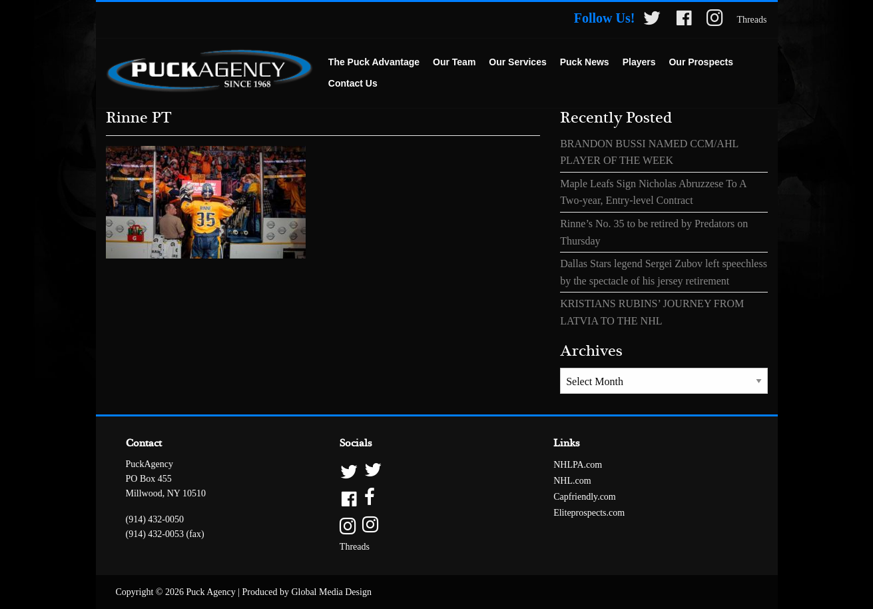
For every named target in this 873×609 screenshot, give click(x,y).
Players (639, 62)
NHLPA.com (577, 465)
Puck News (584, 62)
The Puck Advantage (374, 62)
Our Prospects (700, 62)
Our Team (454, 62)
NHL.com (572, 481)
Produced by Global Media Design (307, 592)
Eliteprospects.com (589, 513)
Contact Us (353, 83)
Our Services (517, 62)
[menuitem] (374, 62)
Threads (751, 20)
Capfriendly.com (584, 497)
